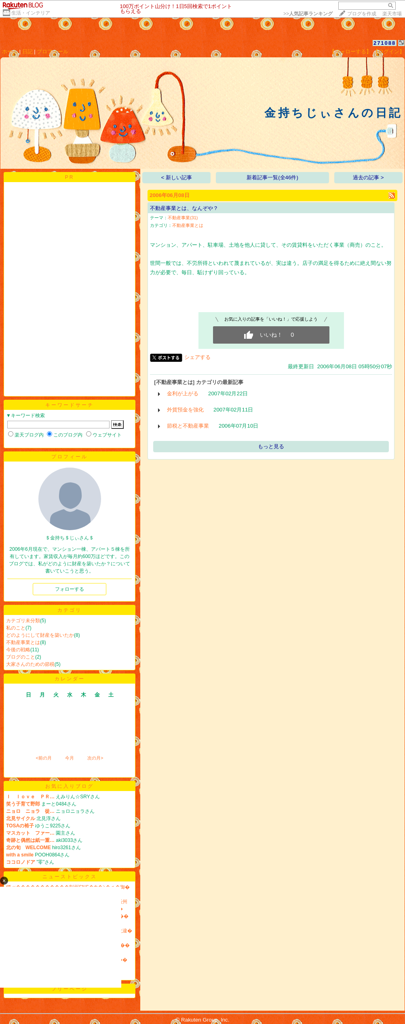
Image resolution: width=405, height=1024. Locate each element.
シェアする (197, 357)
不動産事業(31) (183, 217)
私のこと (15, 628)
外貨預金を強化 (185, 410)
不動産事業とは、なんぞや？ (184, 208)
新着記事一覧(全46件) (272, 177)
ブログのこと (20, 657)
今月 (69, 757)
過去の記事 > (368, 177)
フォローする (69, 589)
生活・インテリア (30, 13)
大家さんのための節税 (30, 664)
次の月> (95, 757)
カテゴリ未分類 (23, 620)
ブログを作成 (361, 14)
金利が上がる (182, 393)
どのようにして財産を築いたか (40, 635)
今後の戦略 (18, 650)
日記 (27, 51)
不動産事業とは (23, 642)
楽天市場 (392, 14)
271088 (384, 43)
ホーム (10, 51)
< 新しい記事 (176, 177)
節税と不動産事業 (188, 426)
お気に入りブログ (69, 786)
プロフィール (52, 51)
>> (308, 14)
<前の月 (43, 757)
